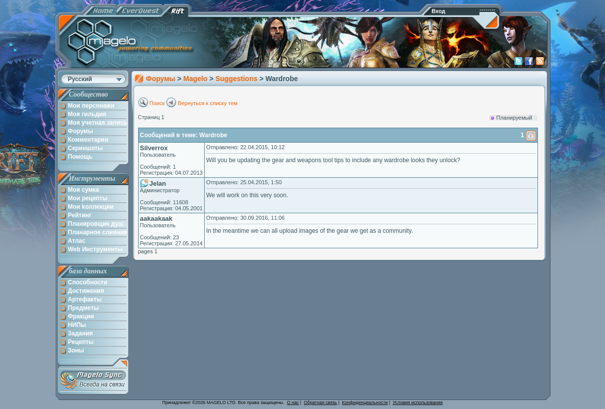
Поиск (157, 103)
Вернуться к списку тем (208, 103)
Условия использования (418, 402)
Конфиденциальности (365, 402)
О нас (293, 402)
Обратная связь (320, 402)
